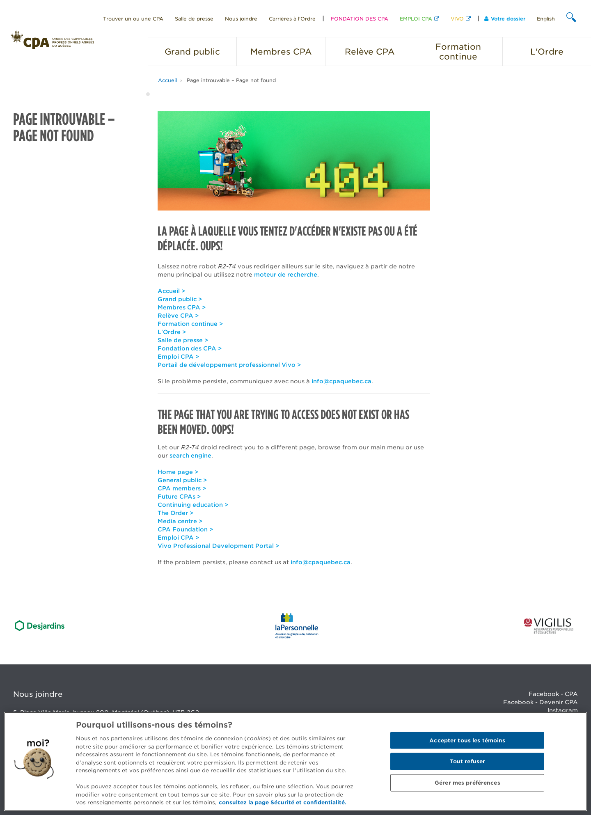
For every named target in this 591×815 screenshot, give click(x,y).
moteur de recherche (285, 274)
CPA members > (182, 488)
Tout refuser (468, 761)
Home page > (178, 472)
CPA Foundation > (185, 529)
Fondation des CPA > (190, 348)
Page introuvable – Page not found (231, 80)
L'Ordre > (172, 332)
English (546, 19)
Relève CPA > (178, 315)
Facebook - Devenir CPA (540, 702)
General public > (182, 480)
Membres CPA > (182, 307)
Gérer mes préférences (467, 783)
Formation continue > (190, 324)
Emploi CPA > (178, 356)
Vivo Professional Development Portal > (218, 546)
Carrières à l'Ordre (292, 19)
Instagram (562, 710)
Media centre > (180, 521)
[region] (295, 761)
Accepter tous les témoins (467, 740)
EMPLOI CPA (416, 19)
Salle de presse (194, 19)
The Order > (175, 513)
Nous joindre (241, 19)
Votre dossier (504, 19)
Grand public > (180, 299)
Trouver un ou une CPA (133, 19)
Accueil (167, 80)
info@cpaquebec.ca (341, 381)
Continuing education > (193, 504)
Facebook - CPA (553, 694)
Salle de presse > (183, 340)
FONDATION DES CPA (359, 19)
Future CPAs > (179, 496)
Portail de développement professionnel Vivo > (229, 365)
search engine (190, 455)
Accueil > (171, 291)
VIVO (457, 19)
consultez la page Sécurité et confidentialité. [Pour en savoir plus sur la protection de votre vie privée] (282, 802)
